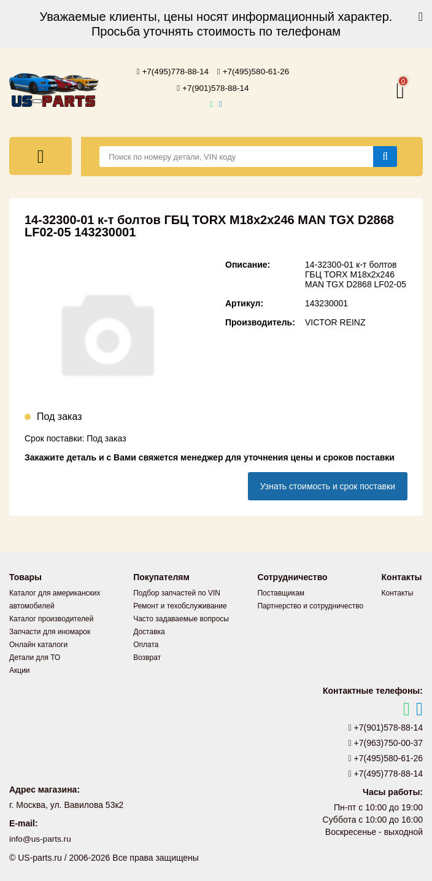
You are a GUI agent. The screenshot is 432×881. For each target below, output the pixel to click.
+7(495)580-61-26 (254, 71)
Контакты (398, 592)
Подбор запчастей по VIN (176, 592)
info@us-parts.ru (41, 838)
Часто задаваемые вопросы (181, 617)
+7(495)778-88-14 (171, 71)
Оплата (145, 643)
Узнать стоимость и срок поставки (327, 485)
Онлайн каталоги (38, 643)
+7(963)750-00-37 (386, 742)
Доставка (149, 630)
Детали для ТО (34, 656)
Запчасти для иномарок (49, 630)
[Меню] (40, 155)
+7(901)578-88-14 (213, 87)
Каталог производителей (51, 617)
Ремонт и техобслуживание (179, 604)
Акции (19, 669)
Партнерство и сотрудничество (310, 604)
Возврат (147, 656)
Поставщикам (280, 592)
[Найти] (385, 155)
